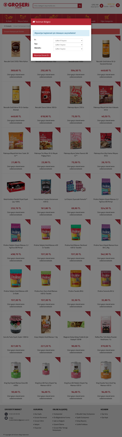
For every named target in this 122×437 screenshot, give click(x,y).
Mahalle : (37, 48)
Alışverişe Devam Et (41, 55)
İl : (35, 40)
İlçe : (36, 44)
